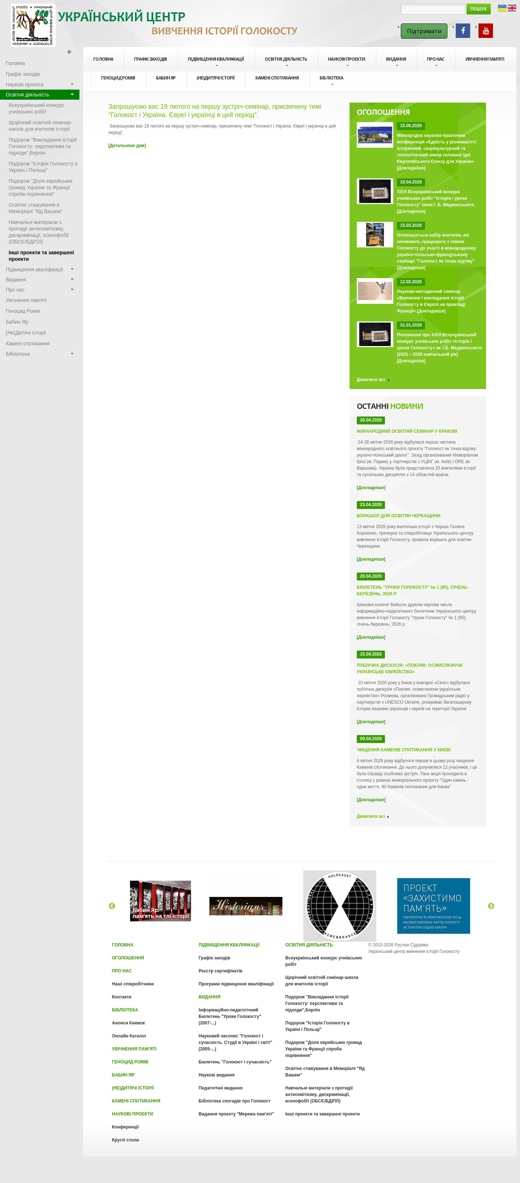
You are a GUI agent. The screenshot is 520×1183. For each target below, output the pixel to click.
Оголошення (128, 957)
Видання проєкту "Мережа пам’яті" (236, 1114)
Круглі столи (125, 1140)
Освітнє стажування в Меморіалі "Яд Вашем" (35, 208)
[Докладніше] (411, 167)
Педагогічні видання (221, 1088)
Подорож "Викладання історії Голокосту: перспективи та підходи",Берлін (43, 146)
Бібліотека (331, 80)
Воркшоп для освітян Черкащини (399, 515)
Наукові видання (217, 1075)
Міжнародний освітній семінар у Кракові (407, 431)
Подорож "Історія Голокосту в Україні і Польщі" (43, 167)
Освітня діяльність (286, 62)
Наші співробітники (133, 983)
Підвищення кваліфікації (216, 62)
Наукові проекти (346, 62)
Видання (396, 62)
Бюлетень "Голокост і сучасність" (235, 1062)
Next (491, 906)
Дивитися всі (371, 379)
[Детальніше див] (127, 145)
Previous (112, 906)
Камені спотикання (277, 78)
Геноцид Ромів (118, 78)
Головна (103, 59)
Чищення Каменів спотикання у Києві (404, 749)
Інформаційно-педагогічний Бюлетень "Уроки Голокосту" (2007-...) (230, 1016)
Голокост (155, 25)
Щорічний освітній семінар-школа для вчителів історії (40, 126)
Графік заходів (150, 59)
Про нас (435, 62)
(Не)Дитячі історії (215, 78)
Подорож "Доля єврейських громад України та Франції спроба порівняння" (41, 187)
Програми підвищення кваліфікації (236, 983)
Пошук (479, 9)
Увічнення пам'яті (484, 59)
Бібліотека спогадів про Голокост (234, 1101)
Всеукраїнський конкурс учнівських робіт (36, 108)
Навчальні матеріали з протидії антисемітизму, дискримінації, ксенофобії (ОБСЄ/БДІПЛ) (39, 232)
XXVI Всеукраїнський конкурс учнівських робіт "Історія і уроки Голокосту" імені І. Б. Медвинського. (436, 198)
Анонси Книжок (128, 1023)
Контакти (121, 996)
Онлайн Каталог (129, 1036)
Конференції (125, 1127)
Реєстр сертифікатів (220, 970)
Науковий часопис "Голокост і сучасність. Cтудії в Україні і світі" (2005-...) (235, 1042)
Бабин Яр (166, 78)
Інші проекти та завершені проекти (41, 256)
